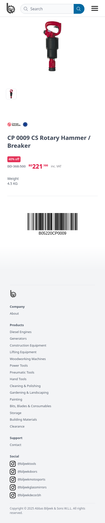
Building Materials (23, 419)
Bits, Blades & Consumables (30, 406)
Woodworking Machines (28, 359)
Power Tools (19, 365)
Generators (18, 338)
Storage (15, 413)
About (14, 313)
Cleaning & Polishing (25, 386)
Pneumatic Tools (22, 372)
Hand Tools (18, 379)
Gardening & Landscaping (29, 392)
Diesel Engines (21, 332)
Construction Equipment (28, 345)
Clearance (17, 426)
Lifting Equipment (23, 352)
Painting (16, 399)
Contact (15, 445)
